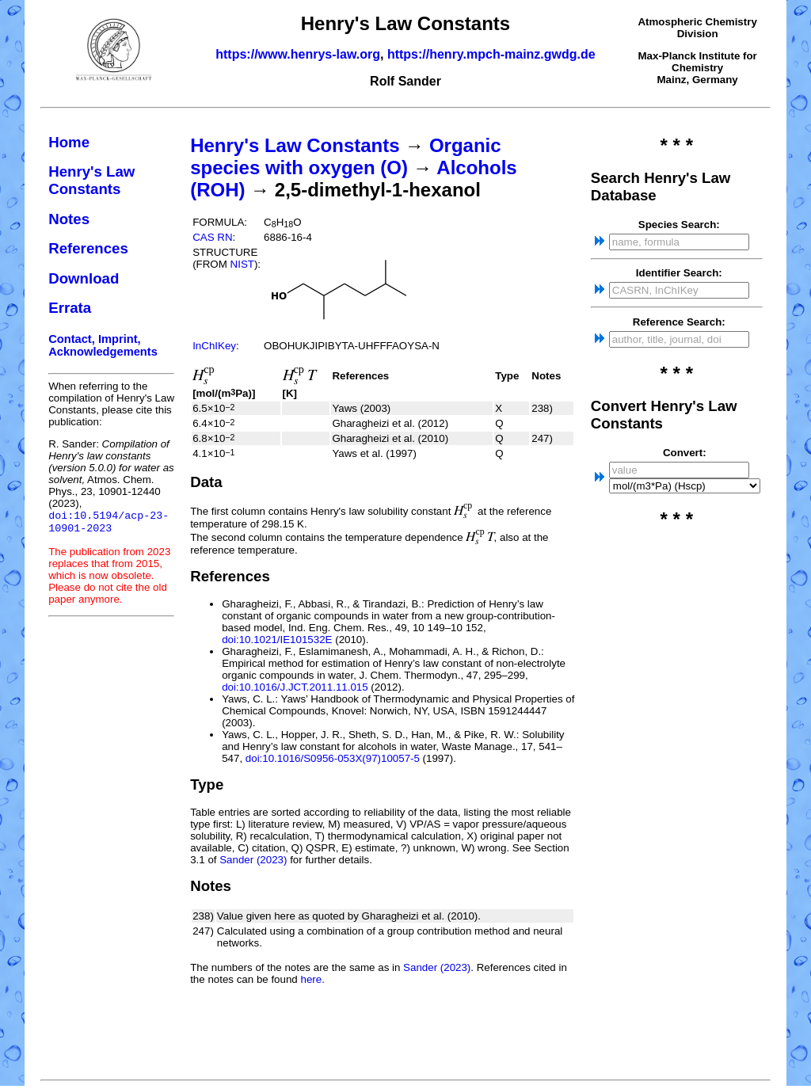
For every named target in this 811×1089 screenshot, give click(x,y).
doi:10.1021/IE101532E (277, 639)
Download (83, 278)
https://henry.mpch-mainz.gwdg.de (491, 54)
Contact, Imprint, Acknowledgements (103, 345)
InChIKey (214, 346)
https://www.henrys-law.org (297, 54)
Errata (69, 307)
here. (312, 979)
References (88, 248)
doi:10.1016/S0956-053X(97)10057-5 (333, 758)
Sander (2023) (253, 860)
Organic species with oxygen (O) (345, 156)
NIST (242, 264)
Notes (68, 219)
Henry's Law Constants (91, 180)
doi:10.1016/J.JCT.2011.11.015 (295, 687)
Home (68, 142)
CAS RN (212, 237)
